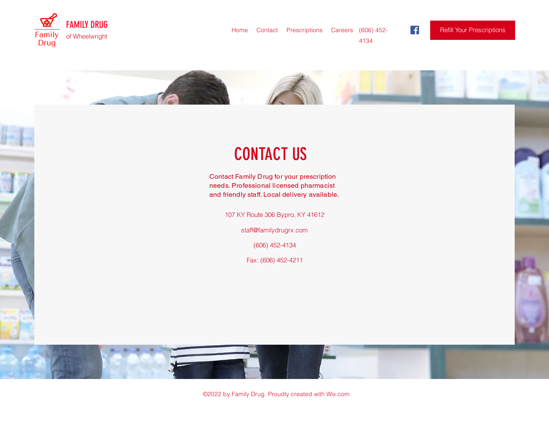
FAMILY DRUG (87, 24)
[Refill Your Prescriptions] (472, 30)
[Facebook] (414, 30)
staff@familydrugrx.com (274, 230)
